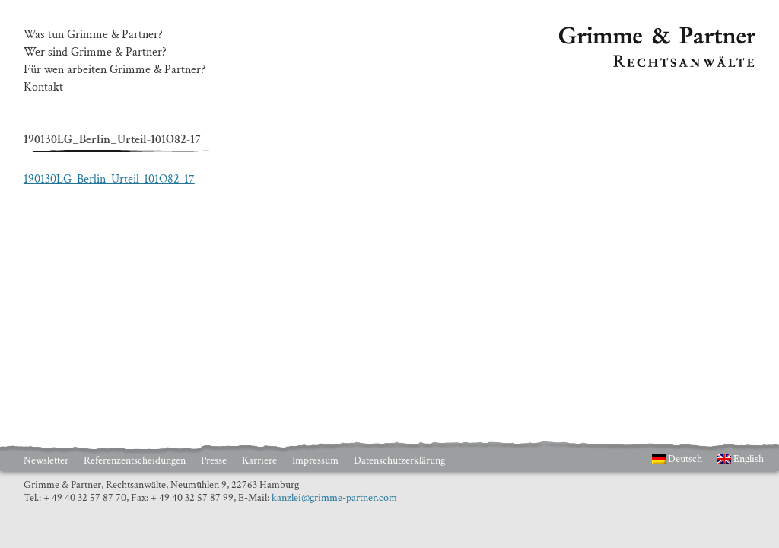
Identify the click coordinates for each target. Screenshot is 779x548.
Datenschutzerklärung (399, 460)
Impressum (315, 460)
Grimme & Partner (604, 33)
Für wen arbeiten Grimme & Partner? (114, 70)
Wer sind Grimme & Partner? (95, 52)
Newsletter (46, 460)
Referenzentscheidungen (135, 460)
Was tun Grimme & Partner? (93, 35)
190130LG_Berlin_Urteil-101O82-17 (109, 179)
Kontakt (43, 87)
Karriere (259, 460)
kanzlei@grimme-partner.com (334, 498)
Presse (214, 460)
